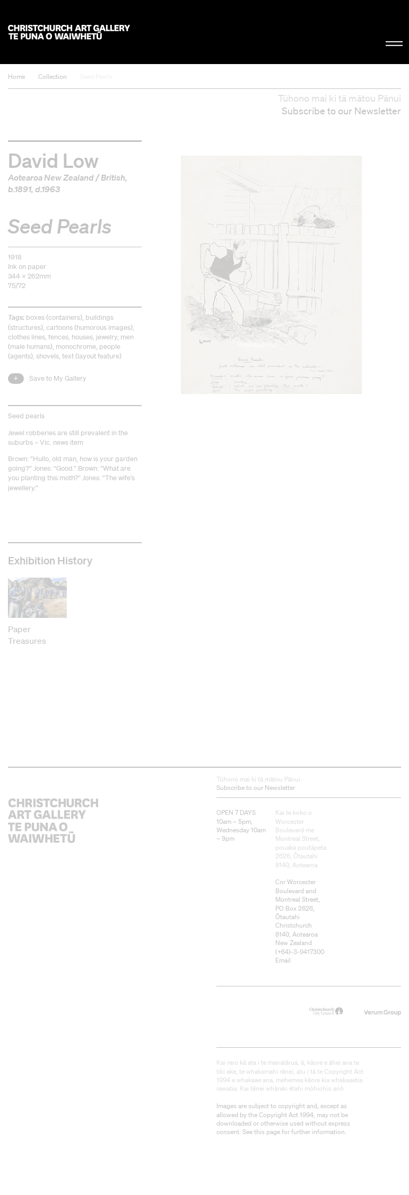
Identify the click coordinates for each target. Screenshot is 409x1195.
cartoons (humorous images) (89, 327)
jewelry (106, 337)
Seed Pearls (96, 76)
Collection (52, 76)
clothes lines (26, 337)
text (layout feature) (91, 356)
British (113, 177)
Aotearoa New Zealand (51, 177)
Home (16, 76)
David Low (53, 160)
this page (267, 1131)
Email (283, 960)
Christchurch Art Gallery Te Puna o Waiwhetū (69, 32)
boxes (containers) (54, 317)
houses (82, 337)
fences (58, 337)
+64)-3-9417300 (300, 951)
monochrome (76, 346)
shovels (47, 356)
